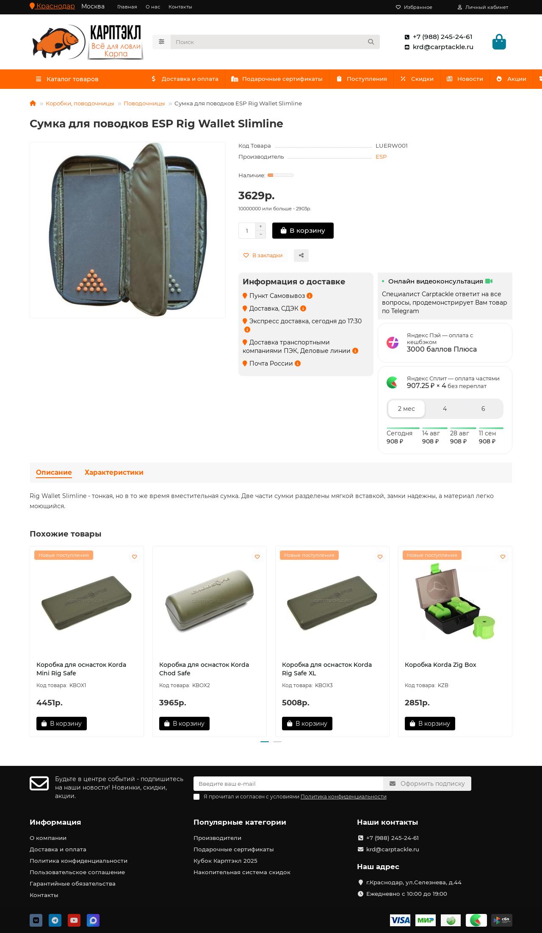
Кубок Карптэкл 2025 (225, 860)
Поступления (365, 80)
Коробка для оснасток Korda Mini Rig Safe (81, 671)
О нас (153, 7)
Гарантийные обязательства (73, 883)
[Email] (289, 783)
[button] (264, 744)
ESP (381, 158)
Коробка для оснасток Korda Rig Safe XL (327, 671)
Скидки (423, 80)
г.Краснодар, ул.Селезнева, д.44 (414, 882)
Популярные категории (240, 822)
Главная (127, 7)
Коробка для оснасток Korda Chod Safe (204, 671)
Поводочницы (144, 105)
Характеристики (114, 475)
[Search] (275, 43)
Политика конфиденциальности (78, 860)
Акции (469, 80)
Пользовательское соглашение (77, 872)
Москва (93, 6)
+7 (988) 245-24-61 (437, 37)
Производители (217, 837)
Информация (55, 822)
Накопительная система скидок (242, 872)
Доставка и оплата (185, 80)
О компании (48, 837)
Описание (54, 475)
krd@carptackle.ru (437, 47)
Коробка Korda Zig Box (440, 666)
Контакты (180, 7)
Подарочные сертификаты (280, 80)
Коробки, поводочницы (80, 105)
